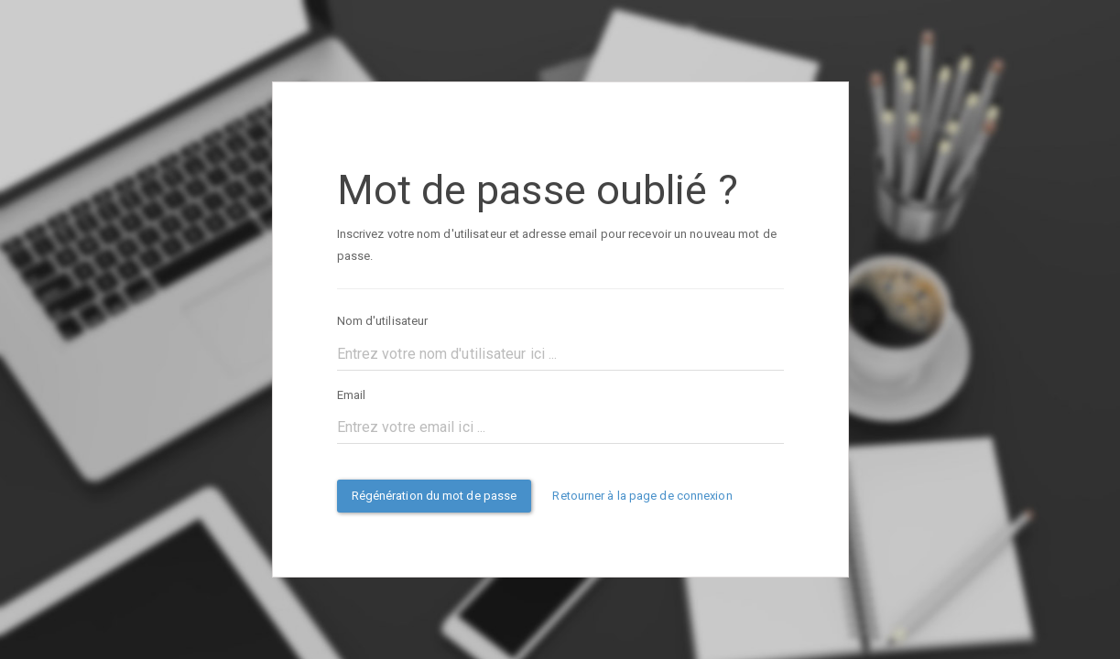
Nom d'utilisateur (383, 321)
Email (351, 395)
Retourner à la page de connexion (642, 495)
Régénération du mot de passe (434, 495)
